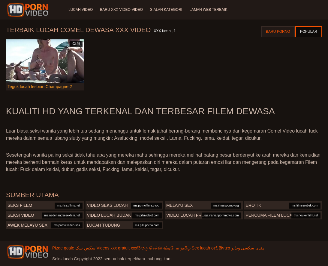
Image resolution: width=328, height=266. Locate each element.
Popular (308, 31)
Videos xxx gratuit (113, 248)
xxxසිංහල (139, 248)
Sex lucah (201, 248)
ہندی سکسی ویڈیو (248, 248)
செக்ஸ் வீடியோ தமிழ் (170, 248)
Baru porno (278, 31)
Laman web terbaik (208, 10)
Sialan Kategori (166, 10)
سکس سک (85, 248)
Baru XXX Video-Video (121, 10)
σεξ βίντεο (220, 248)
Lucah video (80, 10)
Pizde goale (63, 248)
